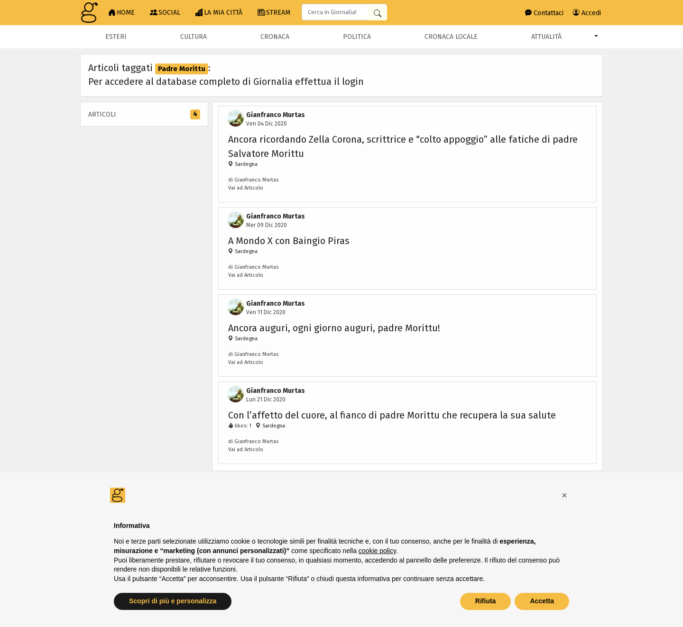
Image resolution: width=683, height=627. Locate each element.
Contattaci (544, 13)
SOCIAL (165, 13)
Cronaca (274, 37)
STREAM (274, 13)
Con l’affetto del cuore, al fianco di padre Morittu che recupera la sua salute (392, 415)
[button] (564, 495)
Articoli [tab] (144, 114)
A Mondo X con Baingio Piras (289, 240)
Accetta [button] (542, 601)
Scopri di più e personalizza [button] (172, 601)
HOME (121, 13)
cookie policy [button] (377, 550)
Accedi (587, 13)
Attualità (546, 37)
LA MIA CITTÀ (218, 13)
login (353, 81)
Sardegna (245, 164)
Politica (357, 37)
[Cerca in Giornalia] (377, 12)
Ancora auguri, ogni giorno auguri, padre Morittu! (334, 328)
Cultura (193, 37)
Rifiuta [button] (485, 601)
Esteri (116, 37)
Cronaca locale (451, 37)
